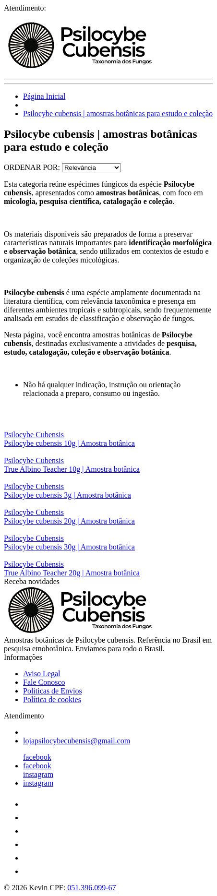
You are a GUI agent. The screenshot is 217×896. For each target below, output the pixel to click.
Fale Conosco (44, 682)
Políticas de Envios (52, 691)
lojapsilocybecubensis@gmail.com (76, 741)
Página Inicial (44, 96)
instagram (38, 774)
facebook (37, 757)
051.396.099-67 (91, 888)
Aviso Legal (41, 673)
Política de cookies (52, 699)
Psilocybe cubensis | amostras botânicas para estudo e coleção (118, 113)
